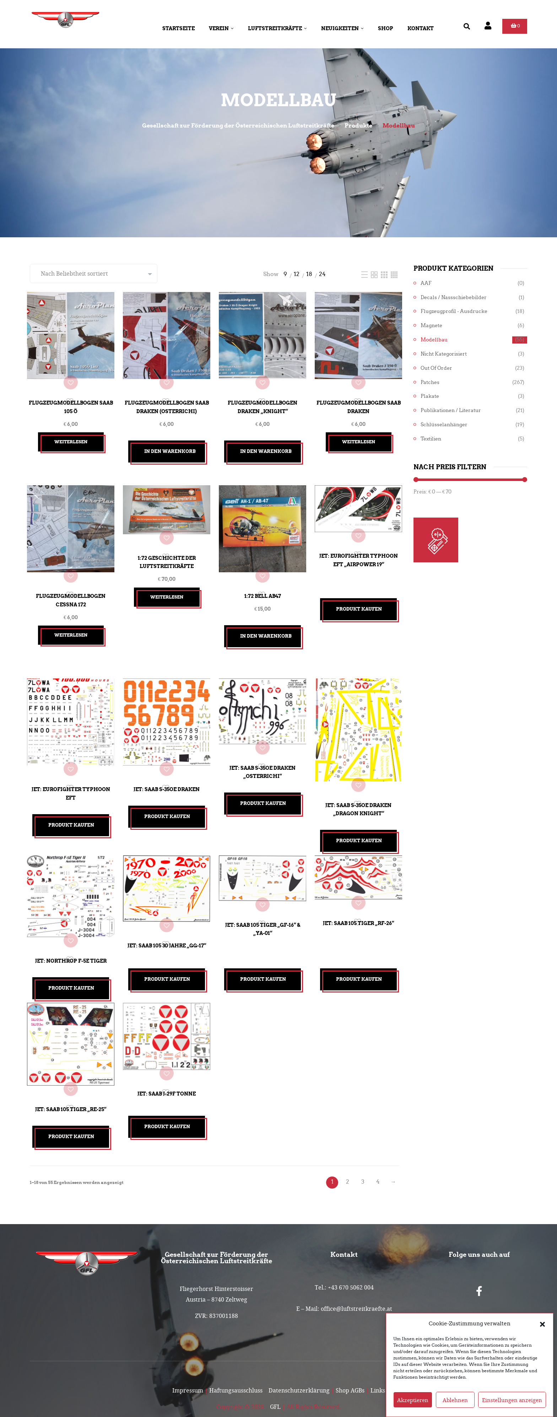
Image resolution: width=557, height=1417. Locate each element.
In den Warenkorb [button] (170, 446)
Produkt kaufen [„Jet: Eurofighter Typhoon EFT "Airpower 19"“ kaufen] (359, 604)
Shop (385, 28)
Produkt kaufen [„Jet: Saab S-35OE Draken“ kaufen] (167, 800)
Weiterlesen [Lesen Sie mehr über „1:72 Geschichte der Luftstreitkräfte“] (166, 588)
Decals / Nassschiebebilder (454, 297)
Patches (430, 382)
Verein (221, 28)
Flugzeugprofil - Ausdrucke (454, 311)
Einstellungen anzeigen (512, 1400)
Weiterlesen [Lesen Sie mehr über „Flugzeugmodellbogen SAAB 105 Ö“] (70, 436)
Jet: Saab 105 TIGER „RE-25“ (70, 1082)
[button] (542, 1323)
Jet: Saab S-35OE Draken (167, 773)
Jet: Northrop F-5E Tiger (71, 938)
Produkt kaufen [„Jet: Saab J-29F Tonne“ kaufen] (167, 1104)
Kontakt (420, 28)
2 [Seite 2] (347, 1154)
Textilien (431, 439)
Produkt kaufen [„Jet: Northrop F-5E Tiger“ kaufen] (71, 966)
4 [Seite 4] (378, 1154)
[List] (365, 274)
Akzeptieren (412, 1400)
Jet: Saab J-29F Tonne (166, 1067)
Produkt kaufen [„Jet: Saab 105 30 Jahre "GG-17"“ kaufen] (167, 962)
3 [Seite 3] (362, 1154)
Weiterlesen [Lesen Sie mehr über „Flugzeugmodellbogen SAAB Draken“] (358, 436)
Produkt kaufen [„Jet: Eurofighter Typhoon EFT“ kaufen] (71, 809)
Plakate (430, 396)
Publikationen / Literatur (451, 410)
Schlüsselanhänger (444, 425)
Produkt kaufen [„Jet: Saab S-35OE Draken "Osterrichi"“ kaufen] (263, 791)
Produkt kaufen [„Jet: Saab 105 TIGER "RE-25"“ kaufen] (71, 1109)
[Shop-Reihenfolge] (93, 273)
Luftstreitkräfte (277, 28)
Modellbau (434, 340)
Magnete (431, 326)
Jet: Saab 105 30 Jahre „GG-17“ (167, 924)
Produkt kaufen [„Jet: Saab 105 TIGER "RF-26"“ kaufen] (359, 962)
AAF (426, 283)
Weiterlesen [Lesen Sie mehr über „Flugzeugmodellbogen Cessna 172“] (70, 624)
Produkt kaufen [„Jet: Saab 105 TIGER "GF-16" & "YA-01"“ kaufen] (263, 962)
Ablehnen (455, 1400)
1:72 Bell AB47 (262, 585)
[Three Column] (385, 274)
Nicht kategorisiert (444, 354)
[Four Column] (394, 274)
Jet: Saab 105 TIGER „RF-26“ (358, 903)
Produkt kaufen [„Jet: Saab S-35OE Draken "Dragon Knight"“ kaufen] (359, 823)
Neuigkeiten (342, 28)
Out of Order (436, 368)
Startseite (178, 28)
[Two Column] (375, 274)
